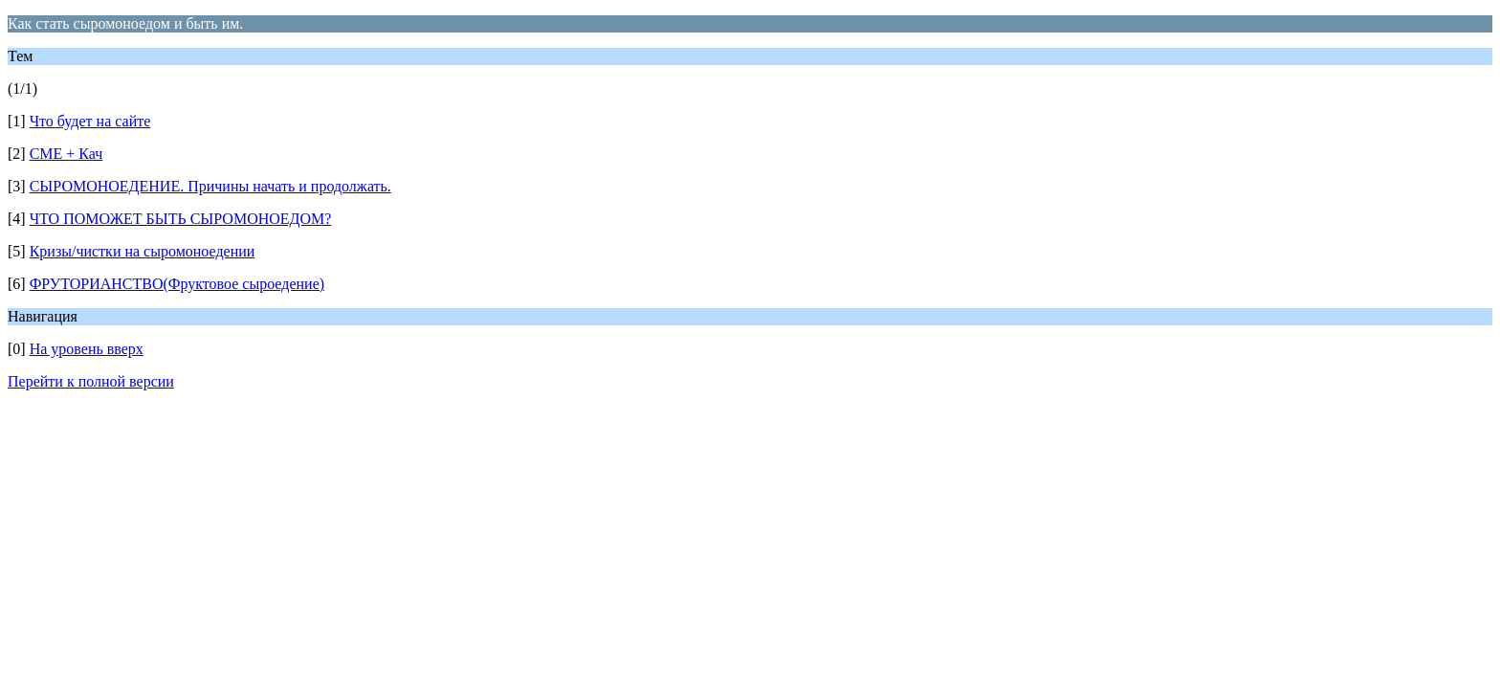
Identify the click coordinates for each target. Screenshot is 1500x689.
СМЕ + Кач (66, 153)
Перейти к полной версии (91, 381)
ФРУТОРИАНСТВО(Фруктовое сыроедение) (177, 284)
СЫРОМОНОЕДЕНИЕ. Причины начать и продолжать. (210, 186)
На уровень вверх (86, 349)
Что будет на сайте (90, 121)
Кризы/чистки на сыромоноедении (142, 251)
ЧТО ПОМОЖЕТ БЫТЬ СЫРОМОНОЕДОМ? (181, 219)
